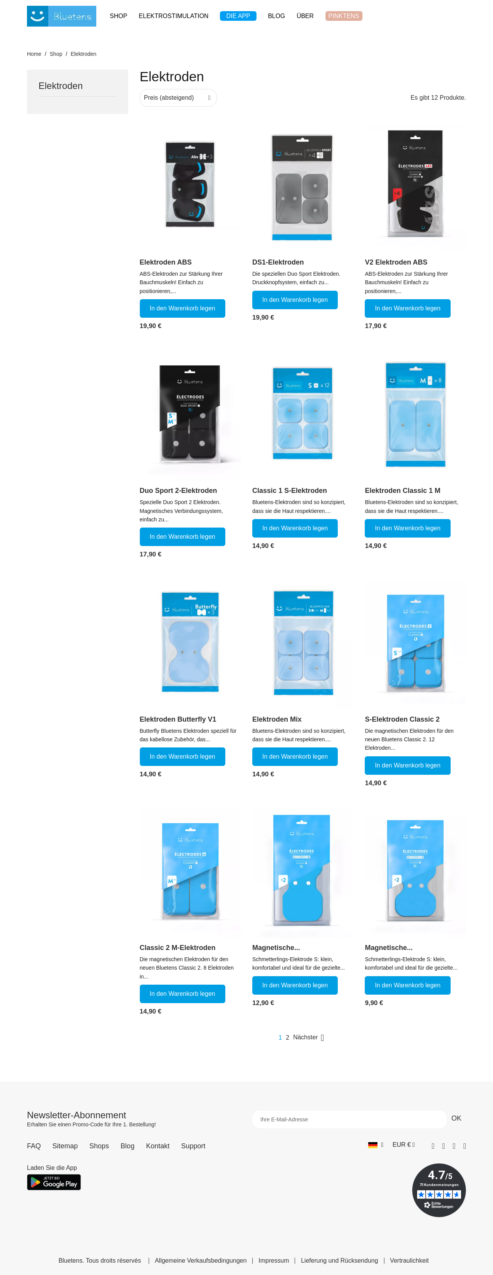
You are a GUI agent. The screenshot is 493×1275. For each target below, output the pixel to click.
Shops (99, 1146)
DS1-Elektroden (278, 262)
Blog (127, 1146)
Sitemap (65, 1146)
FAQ (34, 1146)
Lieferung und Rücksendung (339, 1261)
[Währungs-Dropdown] (403, 1144)
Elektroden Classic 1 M (402, 490)
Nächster (310, 1038)
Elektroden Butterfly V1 (178, 719)
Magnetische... (276, 948)
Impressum (273, 1261)
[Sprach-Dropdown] (375, 1144)
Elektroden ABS (166, 262)
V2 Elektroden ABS (396, 262)
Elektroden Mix (277, 719)
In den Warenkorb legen (182, 308)
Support (193, 1146)
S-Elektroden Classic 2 (402, 719)
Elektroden (61, 86)
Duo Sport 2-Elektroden (178, 490)
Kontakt (157, 1146)
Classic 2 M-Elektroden (178, 948)
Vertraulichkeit (409, 1261)
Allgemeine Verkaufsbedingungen (200, 1261)
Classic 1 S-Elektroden (289, 490)
